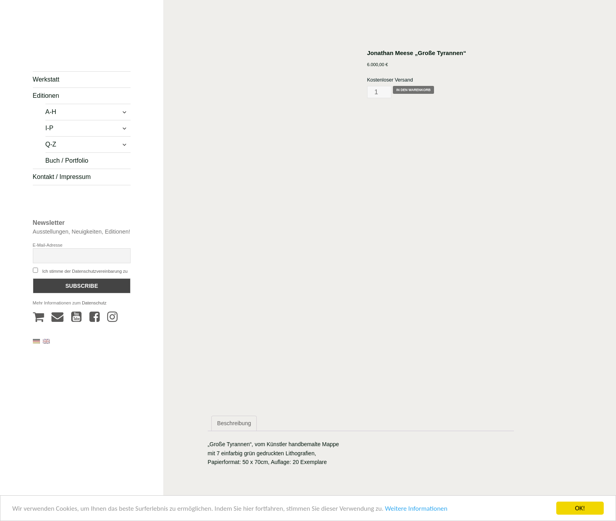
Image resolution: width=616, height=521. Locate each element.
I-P (49, 128)
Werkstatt (46, 79)
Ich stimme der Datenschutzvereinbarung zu (85, 271)
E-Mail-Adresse (48, 245)
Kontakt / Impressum (62, 176)
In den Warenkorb (413, 90)
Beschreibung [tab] (234, 423)
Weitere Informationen (416, 510)
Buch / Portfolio (67, 160)
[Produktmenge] (379, 92)
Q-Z (51, 144)
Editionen (46, 95)
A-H (51, 111)
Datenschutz (94, 302)
